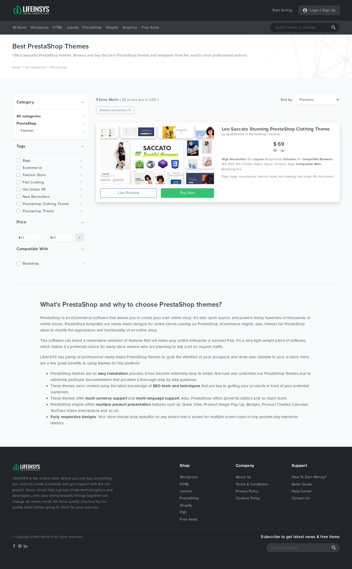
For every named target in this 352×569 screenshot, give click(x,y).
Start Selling (282, 10)
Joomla (73, 27)
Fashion (27, 130)
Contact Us (301, 498)
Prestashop (59, 67)
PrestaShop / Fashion (264, 134)
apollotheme (235, 134)
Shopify (112, 27)
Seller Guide (302, 484)
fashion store (34, 175)
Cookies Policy (248, 498)
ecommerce (32, 168)
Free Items (150, 27)
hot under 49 (34, 189)
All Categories (35, 67)
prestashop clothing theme (46, 204)
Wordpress (40, 27)
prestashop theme (38, 211)
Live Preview (128, 193)
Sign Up (328, 10)
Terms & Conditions (252, 484)
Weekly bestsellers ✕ (115, 110)
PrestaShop (92, 27)
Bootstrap (31, 263)
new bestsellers (36, 196)
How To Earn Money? (309, 477)
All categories (29, 116)
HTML (57, 27)
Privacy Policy (247, 491)
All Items (20, 27)
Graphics (129, 27)
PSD (183, 512)
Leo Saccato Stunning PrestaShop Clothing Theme (276, 129)
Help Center (302, 491)
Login (314, 10)
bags (27, 160)
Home (16, 67)
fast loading (33, 182)
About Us (243, 477)
